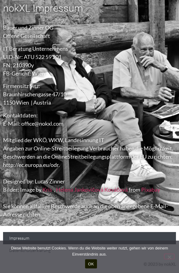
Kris (47, 189)
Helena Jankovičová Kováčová (92, 189)
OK (91, 264)
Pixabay (150, 189)
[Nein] (169, 256)
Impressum (19, 238)
